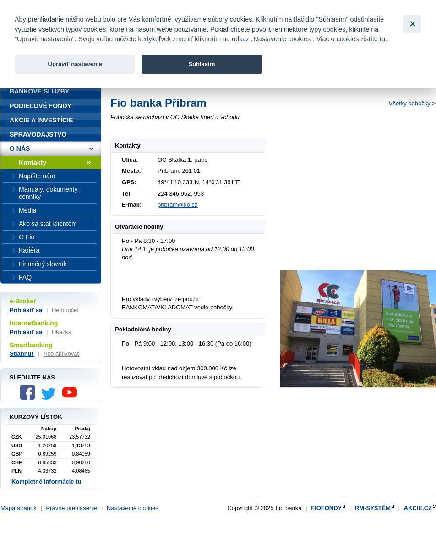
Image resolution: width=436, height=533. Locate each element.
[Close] (412, 24)
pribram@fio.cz (178, 204)
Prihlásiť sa (26, 310)
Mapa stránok (18, 508)
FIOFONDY (326, 508)
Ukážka (61, 332)
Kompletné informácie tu (46, 481)
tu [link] (382, 39)
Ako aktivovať (62, 353)
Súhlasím (201, 63)
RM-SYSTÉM (373, 508)
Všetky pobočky (410, 103)
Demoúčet (65, 310)
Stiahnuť (22, 353)
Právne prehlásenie (71, 508)
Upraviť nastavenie (75, 63)
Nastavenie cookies (132, 508)
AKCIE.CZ (418, 508)
